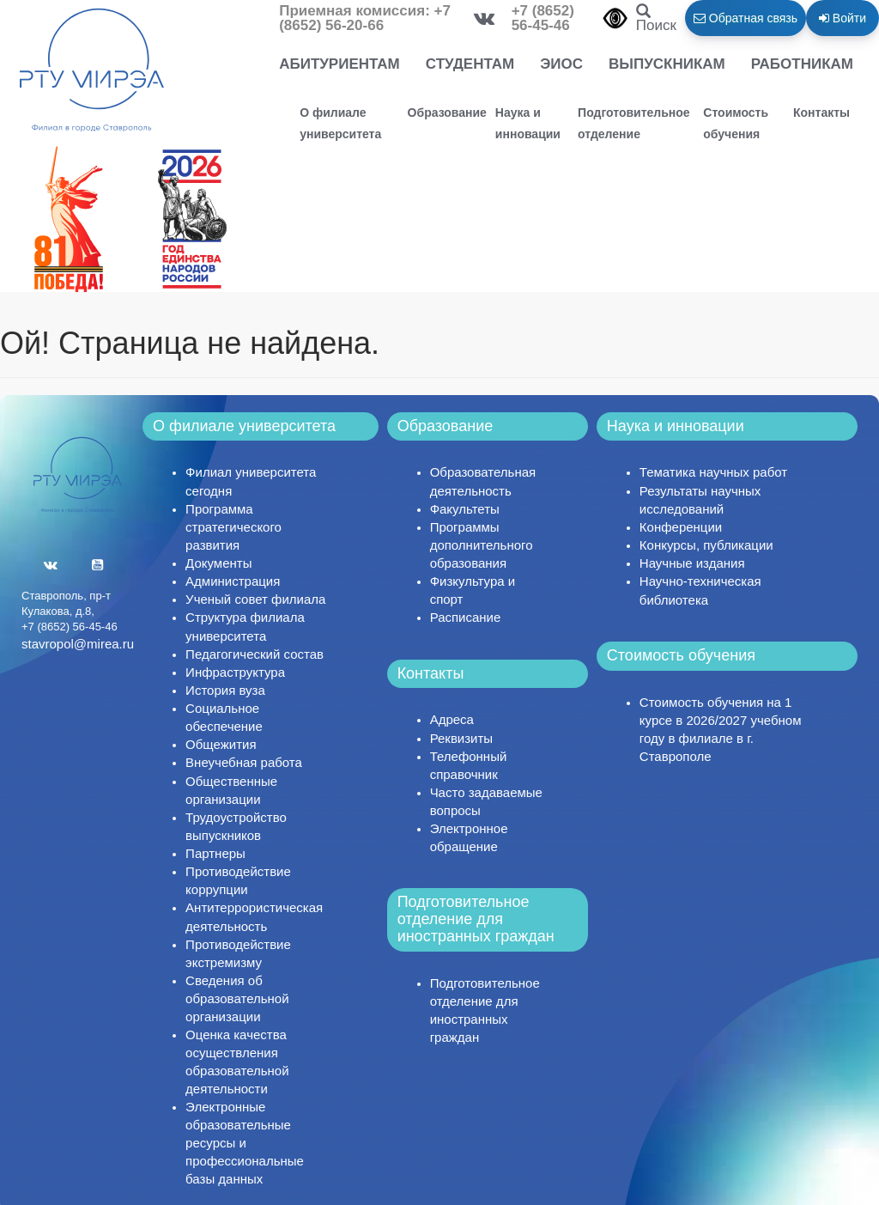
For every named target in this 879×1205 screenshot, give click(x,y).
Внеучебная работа (243, 762)
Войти (842, 18)
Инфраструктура (235, 672)
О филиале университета (340, 123)
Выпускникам (667, 64)
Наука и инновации (528, 123)
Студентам (470, 64)
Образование (447, 112)
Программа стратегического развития (233, 527)
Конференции (681, 527)
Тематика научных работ (713, 472)
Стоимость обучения (735, 123)
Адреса (452, 719)
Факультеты (465, 509)
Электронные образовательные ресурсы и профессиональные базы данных (244, 1142)
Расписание (465, 617)
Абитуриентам (339, 64)
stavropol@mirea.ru (77, 643)
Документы (218, 563)
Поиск (656, 18)
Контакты (821, 112)
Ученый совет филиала (255, 599)
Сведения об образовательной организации (236, 998)
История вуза (225, 690)
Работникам (802, 64)
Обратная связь (745, 18)
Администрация (232, 581)
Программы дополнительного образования (481, 545)
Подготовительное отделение (634, 123)
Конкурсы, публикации (706, 545)
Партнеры (215, 853)
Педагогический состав (254, 654)
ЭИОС (561, 64)
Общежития (220, 744)
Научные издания (692, 563)
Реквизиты (462, 738)
